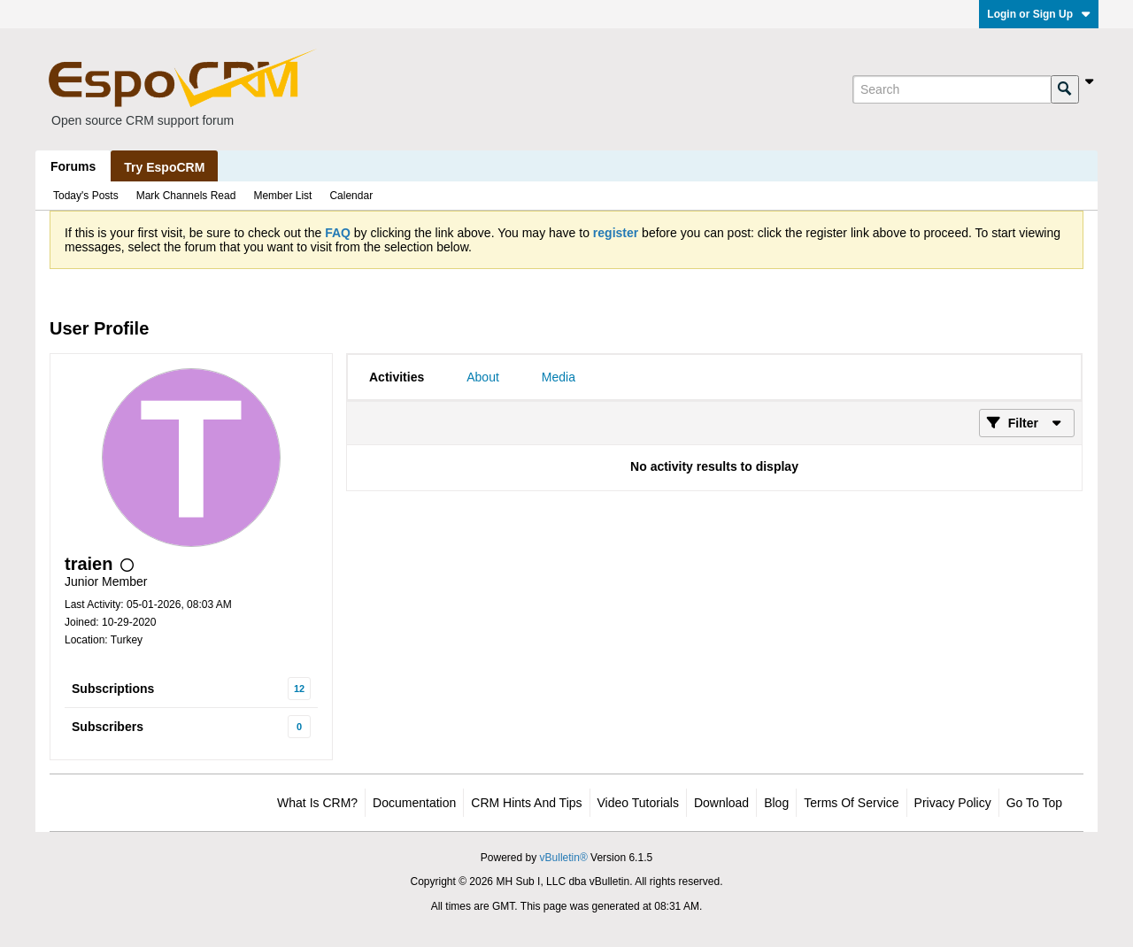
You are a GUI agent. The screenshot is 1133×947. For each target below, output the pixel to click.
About (482, 377)
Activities (396, 377)
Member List (282, 195)
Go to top (1034, 803)
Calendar (351, 195)
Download (721, 803)
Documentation (414, 803)
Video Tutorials (638, 803)
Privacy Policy (952, 803)
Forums (73, 166)
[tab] (396, 377)
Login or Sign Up (1039, 14)
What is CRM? (317, 803)
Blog (776, 803)
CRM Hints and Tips (526, 803)
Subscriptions (113, 688)
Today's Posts (86, 195)
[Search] (951, 89)
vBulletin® (564, 857)
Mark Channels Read (186, 195)
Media (558, 377)
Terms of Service (851, 803)
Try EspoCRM (164, 167)
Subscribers (107, 727)
